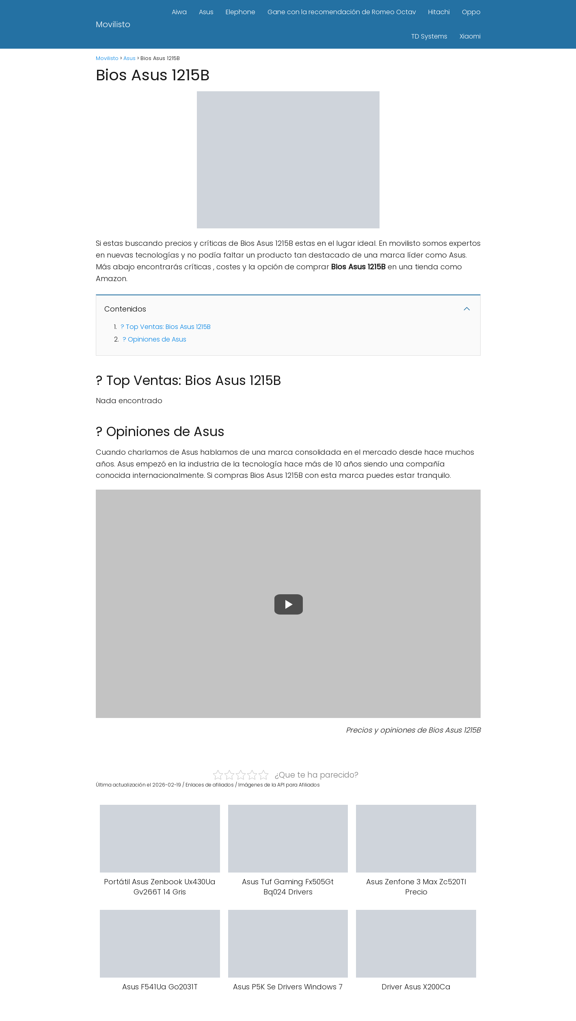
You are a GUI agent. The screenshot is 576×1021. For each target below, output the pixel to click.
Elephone (240, 12)
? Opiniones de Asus (154, 339)
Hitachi (439, 12)
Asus (206, 12)
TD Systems (429, 36)
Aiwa (179, 12)
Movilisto (113, 24)
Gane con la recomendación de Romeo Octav (342, 12)
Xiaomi (470, 36)
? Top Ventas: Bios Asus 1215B (166, 326)
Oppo (471, 12)
